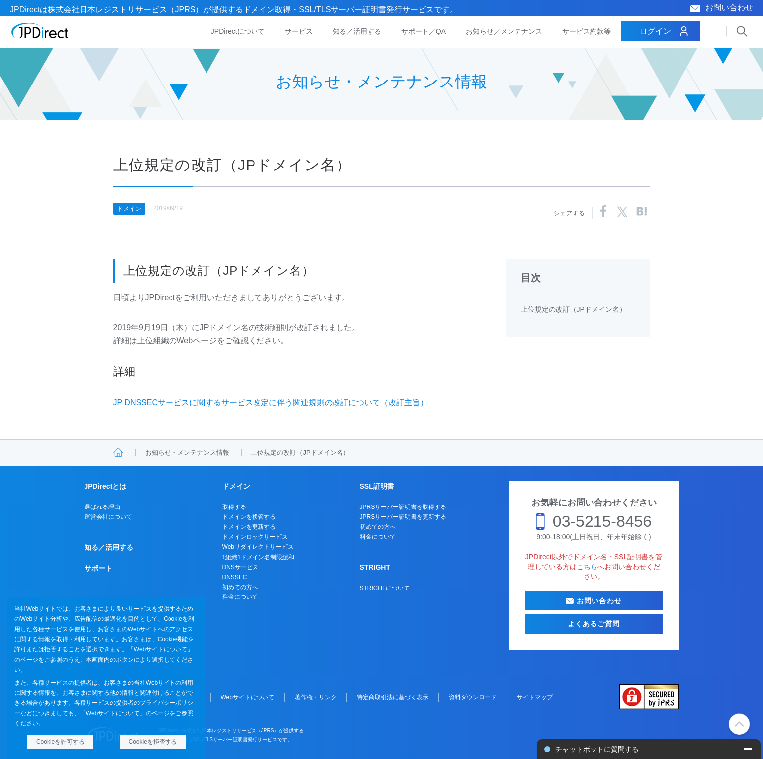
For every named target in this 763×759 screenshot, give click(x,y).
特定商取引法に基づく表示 (392, 697)
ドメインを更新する (249, 526)
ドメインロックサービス (255, 536)
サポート (98, 568)
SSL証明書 (377, 486)
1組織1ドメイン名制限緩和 (258, 557)
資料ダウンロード (473, 697)
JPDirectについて (238, 31)
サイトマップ (535, 697)
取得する (234, 507)
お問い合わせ (729, 7)
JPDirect (40, 31)
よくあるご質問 (594, 624)
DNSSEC (234, 577)
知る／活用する (357, 31)
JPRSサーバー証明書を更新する (403, 516)
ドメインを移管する (249, 516)
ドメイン (129, 208)
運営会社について (108, 516)
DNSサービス (240, 567)
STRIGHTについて (385, 588)
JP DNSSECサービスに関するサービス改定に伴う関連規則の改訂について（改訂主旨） (270, 402)
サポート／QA (423, 31)
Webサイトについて (160, 649)
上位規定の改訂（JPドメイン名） (573, 309)
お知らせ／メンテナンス (504, 31)
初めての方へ (240, 587)
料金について (240, 596)
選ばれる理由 (102, 507)
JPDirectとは (106, 486)
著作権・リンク (316, 697)
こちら (587, 567)
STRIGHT (375, 567)
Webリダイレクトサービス (258, 546)
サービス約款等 (586, 31)
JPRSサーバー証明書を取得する (403, 507)
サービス (299, 31)
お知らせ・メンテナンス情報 (187, 452)
